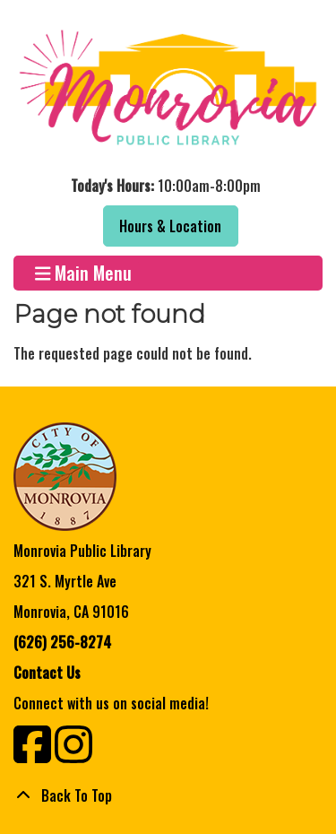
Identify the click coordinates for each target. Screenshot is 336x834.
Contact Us (47, 672)
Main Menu (84, 273)
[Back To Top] (168, 795)
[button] (165, 185)
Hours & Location (170, 226)
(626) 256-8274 (62, 642)
